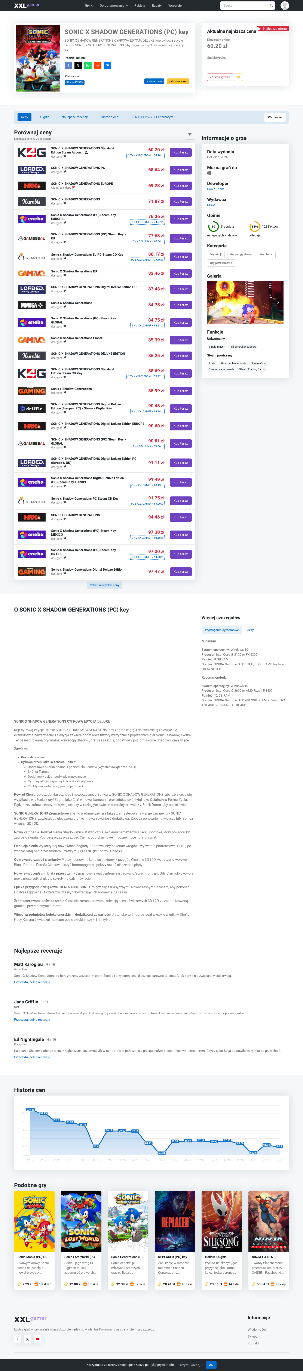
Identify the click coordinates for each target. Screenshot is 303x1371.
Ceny (24, 117)
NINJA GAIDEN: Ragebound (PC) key (266, 1257)
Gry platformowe (221, 263)
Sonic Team (215, 189)
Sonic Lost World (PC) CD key (80, 1257)
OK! (211, 1364)
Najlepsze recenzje (75, 117)
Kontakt (253, 1343)
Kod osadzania (154, 81)
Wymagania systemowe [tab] (222, 630)
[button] (285, 5)
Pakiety (139, 6)
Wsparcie (175, 6)
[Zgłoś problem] (238, 77)
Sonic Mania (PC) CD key (33, 1257)
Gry (89, 6)
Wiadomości (257, 1330)
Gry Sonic (266, 254)
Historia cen (109, 117)
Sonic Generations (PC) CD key (128, 1257)
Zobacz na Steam (178, 81)
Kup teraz (181, 153)
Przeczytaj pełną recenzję (32, 982)
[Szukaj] (247, 5)
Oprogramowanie (114, 6)
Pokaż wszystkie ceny (104, 585)
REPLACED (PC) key (172, 1257)
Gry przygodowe (241, 254)
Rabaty (157, 6)
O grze (44, 117)
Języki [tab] (251, 630)
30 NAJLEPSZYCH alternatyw (152, 117)
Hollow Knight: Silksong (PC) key (218, 1257)
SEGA (211, 205)
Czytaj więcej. (190, 1365)
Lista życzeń (220, 77)
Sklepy (252, 1336)
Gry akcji (216, 254)
